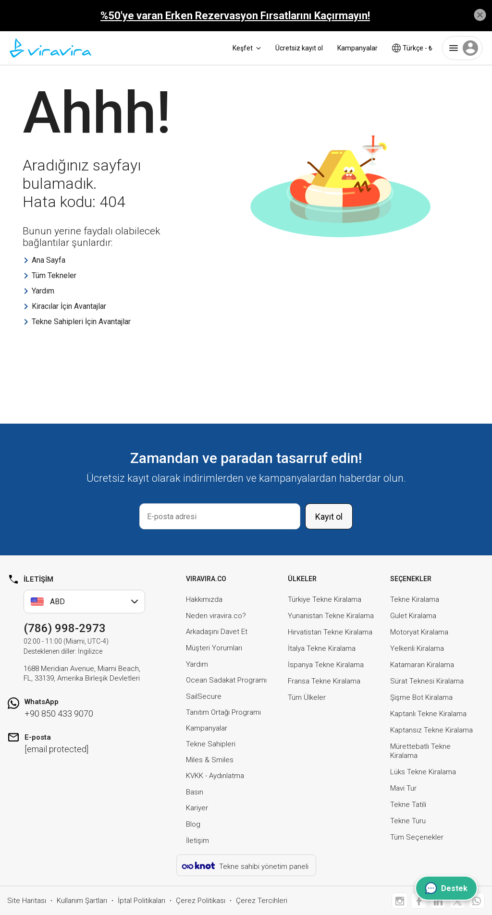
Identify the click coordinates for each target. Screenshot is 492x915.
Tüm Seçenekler (416, 837)
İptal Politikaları (141, 900)
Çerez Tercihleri (261, 900)
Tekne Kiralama (414, 599)
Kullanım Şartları (82, 900)
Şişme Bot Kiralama (421, 697)
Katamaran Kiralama (422, 664)
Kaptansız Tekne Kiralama (431, 730)
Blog (193, 824)
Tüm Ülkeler (307, 697)
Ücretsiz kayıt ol (299, 48)
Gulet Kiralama (413, 615)
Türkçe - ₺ (412, 48)
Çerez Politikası (200, 900)
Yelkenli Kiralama (417, 648)
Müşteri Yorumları (214, 648)
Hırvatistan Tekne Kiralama (330, 632)
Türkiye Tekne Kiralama (324, 599)
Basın (194, 792)
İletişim (197, 840)
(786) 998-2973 (65, 628)
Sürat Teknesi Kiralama (427, 681)
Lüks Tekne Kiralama (423, 772)
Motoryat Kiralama (419, 632)
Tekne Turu (408, 821)
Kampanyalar (357, 48)
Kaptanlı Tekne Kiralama (428, 713)
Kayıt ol (329, 517)
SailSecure (203, 696)
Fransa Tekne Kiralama (324, 681)
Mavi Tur (403, 788)
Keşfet (247, 48)
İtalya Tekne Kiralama (322, 648)
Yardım (197, 664)
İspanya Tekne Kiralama (326, 664)
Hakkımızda (204, 599)
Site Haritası (26, 900)
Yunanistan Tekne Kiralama (331, 615)
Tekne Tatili (408, 804)
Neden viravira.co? (216, 615)
